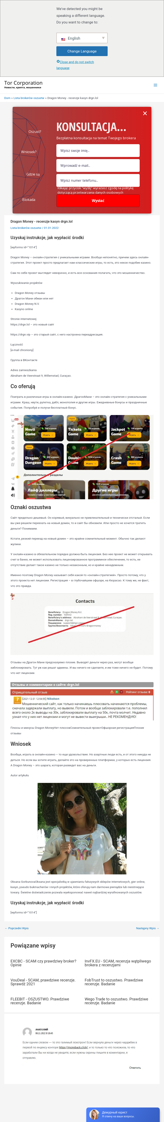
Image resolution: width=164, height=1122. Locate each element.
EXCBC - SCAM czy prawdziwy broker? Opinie (43, 963)
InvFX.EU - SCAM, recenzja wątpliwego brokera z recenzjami (118, 963)
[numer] (98, 180)
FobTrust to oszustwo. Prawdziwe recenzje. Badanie (114, 982)
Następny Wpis (147, 928)
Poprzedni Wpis (17, 928)
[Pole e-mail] (98, 165)
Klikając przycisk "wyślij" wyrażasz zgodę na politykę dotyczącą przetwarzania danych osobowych (95, 190)
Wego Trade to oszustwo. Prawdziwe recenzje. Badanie (116, 1001)
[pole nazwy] (98, 150)
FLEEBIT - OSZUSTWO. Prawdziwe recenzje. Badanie (39, 1001)
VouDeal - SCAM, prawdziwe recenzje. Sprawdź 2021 (43, 982)
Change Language (82, 51)
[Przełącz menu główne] (155, 85)
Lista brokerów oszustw (25, 227)
